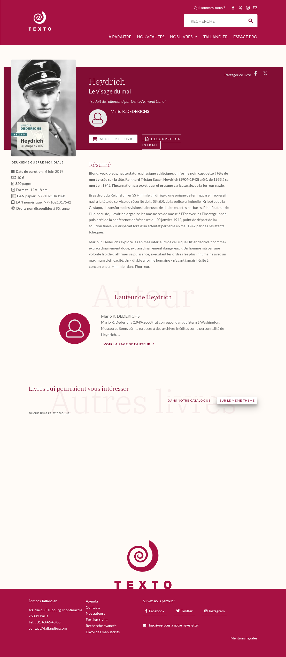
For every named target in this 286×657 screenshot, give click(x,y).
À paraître (120, 37)
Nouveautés (150, 37)
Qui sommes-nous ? (209, 8)
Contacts (93, 607)
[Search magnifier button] (250, 20)
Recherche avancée (101, 625)
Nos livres (181, 37)
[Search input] (216, 21)
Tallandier (215, 37)
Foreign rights (97, 619)
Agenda (92, 601)
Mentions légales (243, 638)
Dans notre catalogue (189, 400)
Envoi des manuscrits (103, 632)
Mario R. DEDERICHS (120, 316)
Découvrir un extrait (161, 142)
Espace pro (245, 37)
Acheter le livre (113, 139)
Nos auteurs (95, 613)
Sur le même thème (237, 400)
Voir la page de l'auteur (129, 343)
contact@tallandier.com (48, 628)
